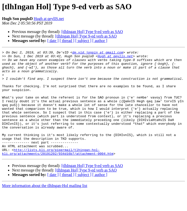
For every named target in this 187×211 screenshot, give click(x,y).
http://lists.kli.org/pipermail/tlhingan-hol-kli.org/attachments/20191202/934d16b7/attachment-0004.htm (57, 172)
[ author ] (99, 40)
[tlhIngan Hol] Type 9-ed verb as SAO (92, 32)
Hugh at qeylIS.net (49, 18)
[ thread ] (67, 40)
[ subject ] (83, 40)
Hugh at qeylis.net (115, 57)
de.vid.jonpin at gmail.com (97, 53)
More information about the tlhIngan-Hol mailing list (44, 206)
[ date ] (53, 40)
